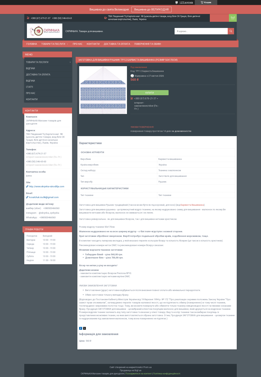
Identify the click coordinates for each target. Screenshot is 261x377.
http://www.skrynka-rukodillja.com (46, 186)
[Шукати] (231, 31)
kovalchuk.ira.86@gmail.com (44, 197)
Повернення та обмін (147, 43)
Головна (31, 43)
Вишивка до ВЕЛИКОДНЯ (151, 9)
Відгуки (30, 68)
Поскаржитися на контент (139, 373)
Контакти (93, 43)
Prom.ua (147, 367)
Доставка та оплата (117, 43)
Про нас (78, 43)
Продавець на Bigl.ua (130, 370)
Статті (29, 86)
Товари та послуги (53, 43)
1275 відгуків (186, 2)
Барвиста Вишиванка (192, 205)
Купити (149, 92)
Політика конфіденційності (166, 373)
